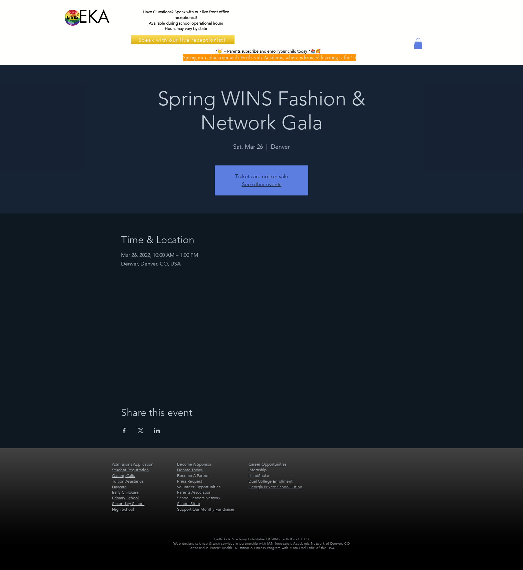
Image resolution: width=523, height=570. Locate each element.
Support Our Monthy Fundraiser (205, 509)
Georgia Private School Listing (275, 486)
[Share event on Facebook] (124, 430)
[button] (418, 43)
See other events (262, 184)
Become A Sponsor (194, 464)
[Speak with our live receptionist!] (182, 39)
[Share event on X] (140, 430)
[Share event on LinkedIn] (157, 430)
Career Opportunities (267, 464)
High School (123, 509)
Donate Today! (190, 469)
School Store (188, 503)
